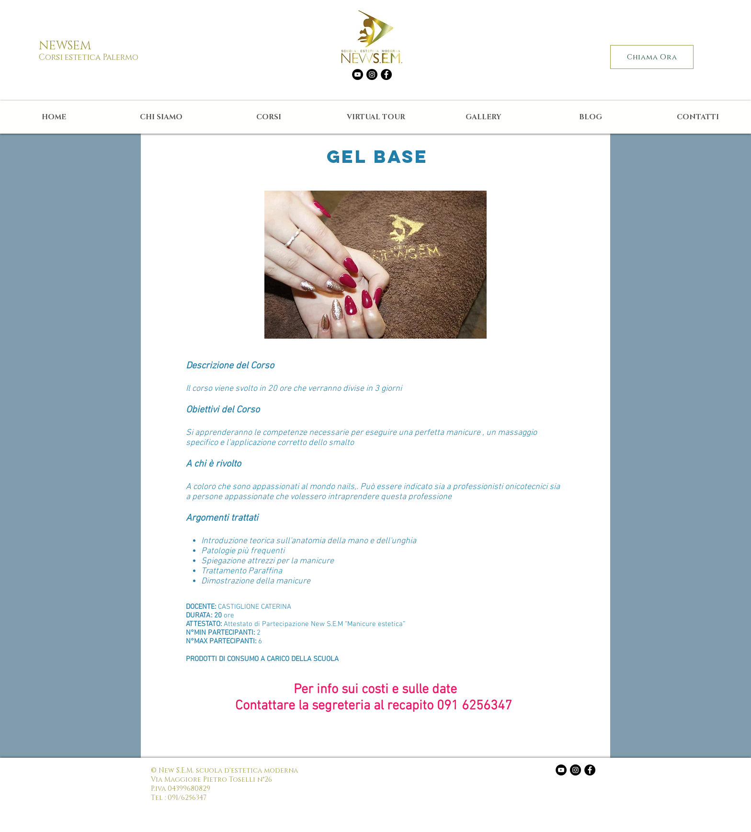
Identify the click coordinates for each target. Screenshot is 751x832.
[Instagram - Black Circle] (371, 74)
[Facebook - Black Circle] (386, 74)
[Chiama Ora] (652, 57)
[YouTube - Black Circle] (357, 74)
